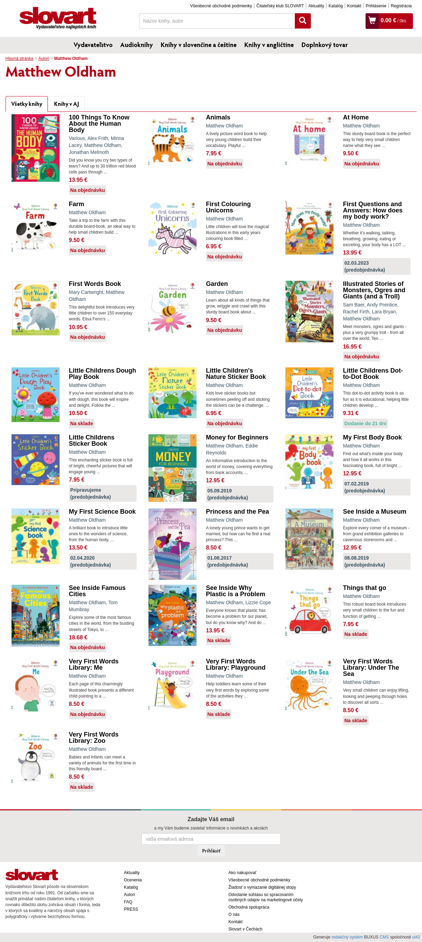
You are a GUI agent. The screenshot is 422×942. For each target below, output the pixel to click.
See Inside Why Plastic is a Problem (235, 591)
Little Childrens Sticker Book (92, 440)
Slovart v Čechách (245, 929)
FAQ (128, 902)
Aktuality (316, 5)
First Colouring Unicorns (228, 207)
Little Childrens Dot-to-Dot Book (373, 373)
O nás (234, 914)
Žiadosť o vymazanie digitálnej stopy (262, 887)
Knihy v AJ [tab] (66, 103)
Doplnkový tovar (324, 44)
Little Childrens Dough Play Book (102, 373)
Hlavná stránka (19, 58)
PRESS (131, 909)
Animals (218, 117)
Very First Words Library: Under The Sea (371, 667)
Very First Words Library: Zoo (94, 737)
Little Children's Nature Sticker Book (236, 373)
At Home (356, 117)
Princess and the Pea (237, 511)
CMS (384, 937)
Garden (217, 283)
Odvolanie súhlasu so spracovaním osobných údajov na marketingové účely (266, 897)
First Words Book (95, 283)
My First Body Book (372, 437)
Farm (76, 204)
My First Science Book (102, 511)
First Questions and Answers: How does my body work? (372, 210)
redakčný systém (347, 937)
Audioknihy (136, 44)
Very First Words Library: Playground (236, 664)
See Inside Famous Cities (97, 591)
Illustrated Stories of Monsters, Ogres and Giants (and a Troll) (374, 290)
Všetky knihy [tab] (26, 103)
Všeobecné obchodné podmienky (221, 5)
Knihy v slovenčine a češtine (199, 44)
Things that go (364, 587)
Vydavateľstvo (93, 44)
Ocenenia (133, 880)
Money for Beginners (237, 437)
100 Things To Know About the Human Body (99, 123)
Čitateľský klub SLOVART (280, 5)
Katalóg (336, 5)
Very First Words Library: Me (94, 664)
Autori (43, 58)
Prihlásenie (376, 5)
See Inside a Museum (374, 511)
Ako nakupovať (243, 872)
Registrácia (401, 5)
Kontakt (354, 5)
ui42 (416, 937)
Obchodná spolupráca (249, 907)
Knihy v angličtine (269, 44)
